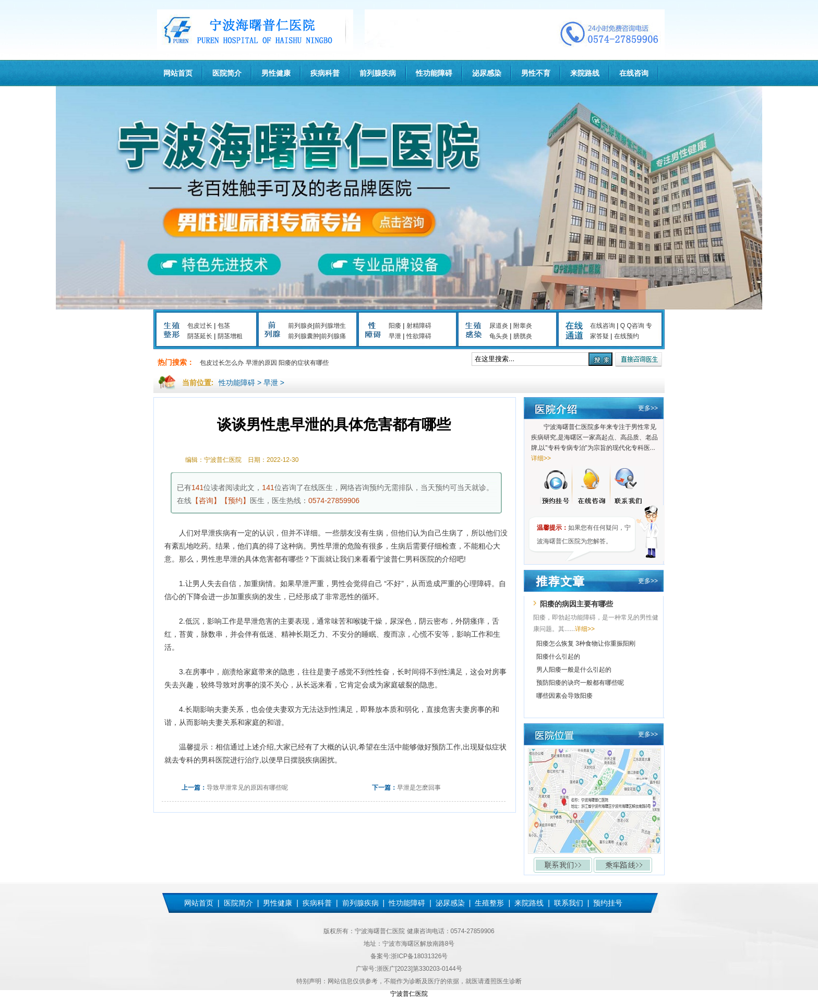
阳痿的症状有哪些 (304, 362)
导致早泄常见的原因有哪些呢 (247, 787)
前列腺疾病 (377, 73)
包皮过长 (199, 325)
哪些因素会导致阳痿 (564, 695)
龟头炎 (498, 336)
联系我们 (568, 903)
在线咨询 (633, 73)
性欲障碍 (418, 336)
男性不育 (535, 73)
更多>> (648, 408)
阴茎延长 (199, 336)
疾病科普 (325, 73)
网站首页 (178, 73)
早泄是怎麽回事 (419, 787)
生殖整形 (489, 903)
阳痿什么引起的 (558, 656)
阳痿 (395, 325)
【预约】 (235, 500)
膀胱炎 (522, 336)
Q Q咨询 (632, 325)
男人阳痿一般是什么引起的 (573, 669)
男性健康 (276, 73)
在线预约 (626, 336)
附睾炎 (522, 325)
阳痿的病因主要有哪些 (576, 604)
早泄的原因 (261, 362)
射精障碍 (418, 325)
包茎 (224, 325)
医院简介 (227, 73)
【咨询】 (206, 500)
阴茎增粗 (230, 336)
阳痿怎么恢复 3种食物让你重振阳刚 (585, 643)
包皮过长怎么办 (222, 362)
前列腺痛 (333, 336)
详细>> (541, 458)
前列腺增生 (330, 325)
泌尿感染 (486, 73)
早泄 (395, 336)
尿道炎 (498, 325)
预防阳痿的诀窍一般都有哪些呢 (580, 682)
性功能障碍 (434, 73)
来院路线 (584, 73)
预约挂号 (607, 903)
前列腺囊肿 (303, 336)
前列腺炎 (300, 325)
